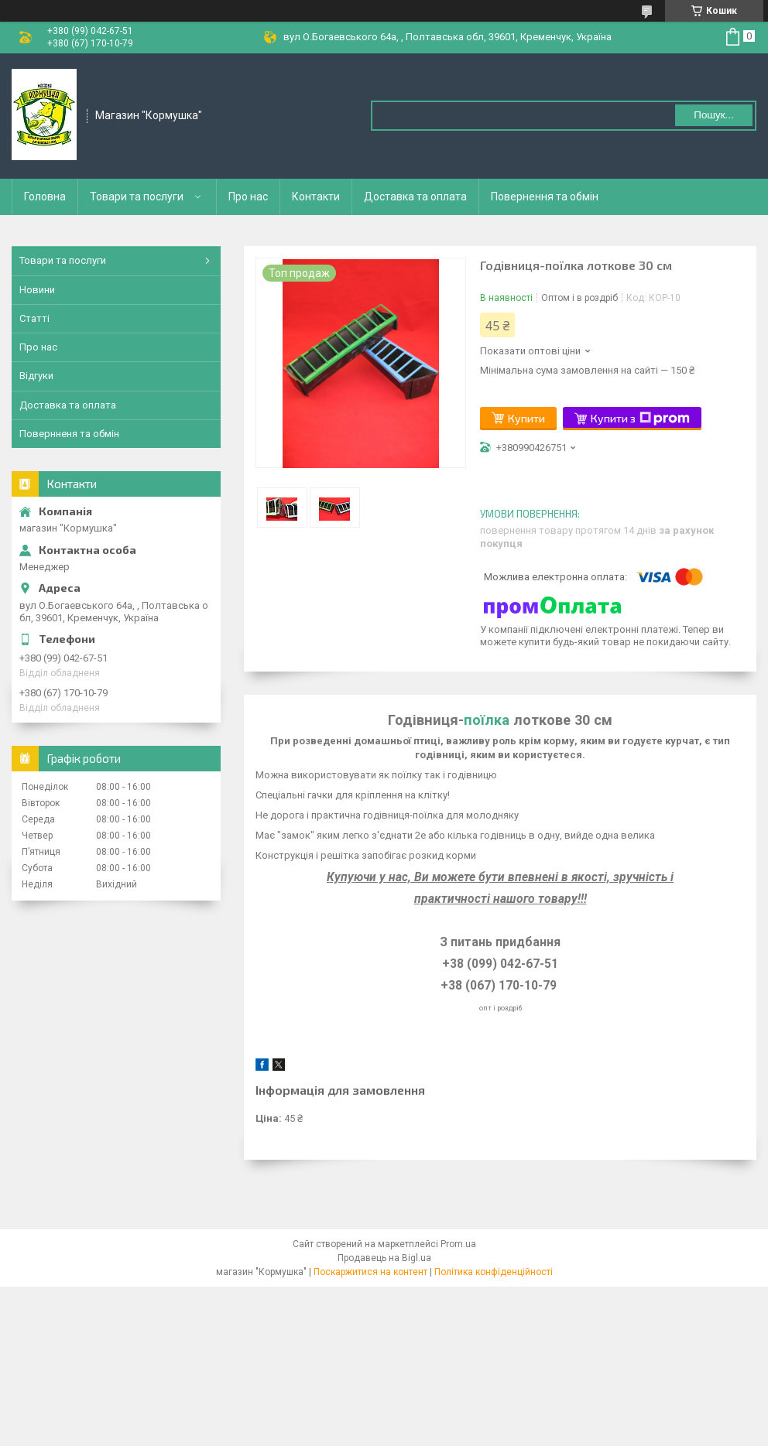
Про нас (248, 196)
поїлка (486, 720)
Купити (526, 418)
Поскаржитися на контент (370, 1272)
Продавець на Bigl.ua (384, 1258)
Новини (37, 290)
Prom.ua (458, 1244)
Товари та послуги (136, 196)
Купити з (640, 419)
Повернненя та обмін (69, 433)
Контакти (316, 196)
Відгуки (36, 375)
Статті (34, 318)
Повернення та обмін (544, 196)
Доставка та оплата (415, 196)
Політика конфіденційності (493, 1272)
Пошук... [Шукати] (713, 115)
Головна (45, 196)
